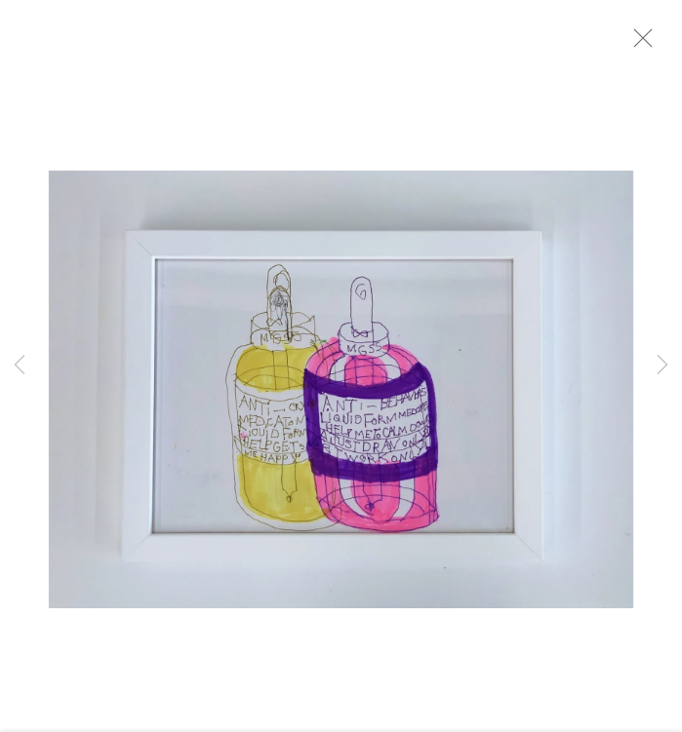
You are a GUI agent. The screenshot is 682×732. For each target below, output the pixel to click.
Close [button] (647, 43)
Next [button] (662, 366)
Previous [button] (19, 366)
